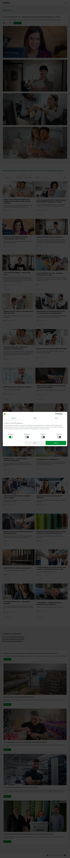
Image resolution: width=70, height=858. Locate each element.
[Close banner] (65, 413)
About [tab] (56, 418)
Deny (34, 443)
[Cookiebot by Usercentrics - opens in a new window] (56, 414)
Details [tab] (35, 418)
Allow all (56, 443)
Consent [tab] (13, 418)
